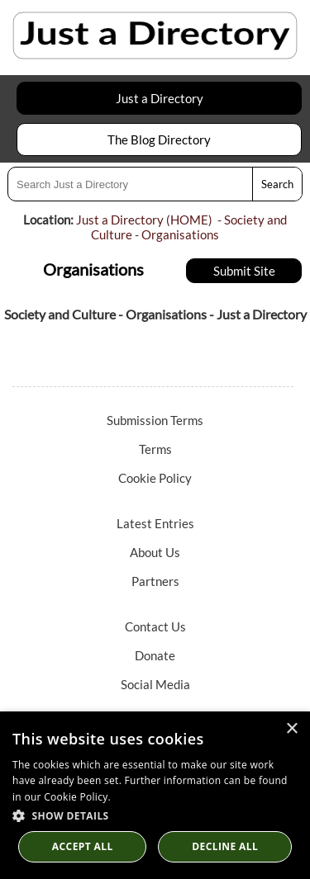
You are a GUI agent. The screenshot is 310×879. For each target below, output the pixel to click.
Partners (155, 581)
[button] (155, 815)
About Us (155, 552)
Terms (155, 449)
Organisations (180, 234)
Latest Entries (155, 523)
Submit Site (244, 270)
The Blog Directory (159, 139)
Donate (155, 655)
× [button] (291, 729)
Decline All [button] (225, 846)
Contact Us (155, 626)
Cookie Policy (155, 477)
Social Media (155, 684)
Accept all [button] (82, 846)
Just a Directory (159, 98)
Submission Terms (155, 420)
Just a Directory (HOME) (144, 219)
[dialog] (155, 795)
